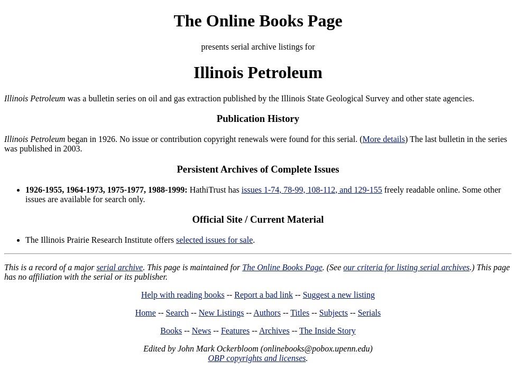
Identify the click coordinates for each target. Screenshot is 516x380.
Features (235, 330)
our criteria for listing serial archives (406, 267)
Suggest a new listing (339, 294)
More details (383, 139)
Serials (369, 312)
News (201, 330)
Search (177, 312)
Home (145, 312)
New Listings (221, 312)
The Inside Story (327, 330)
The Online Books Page (257, 20)
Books (171, 330)
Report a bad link (263, 294)
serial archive (119, 267)
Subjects (333, 312)
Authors (267, 312)
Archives (274, 330)
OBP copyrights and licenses (257, 358)
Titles (299, 312)
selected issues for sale (214, 239)
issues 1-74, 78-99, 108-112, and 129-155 (312, 189)
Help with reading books (183, 294)
